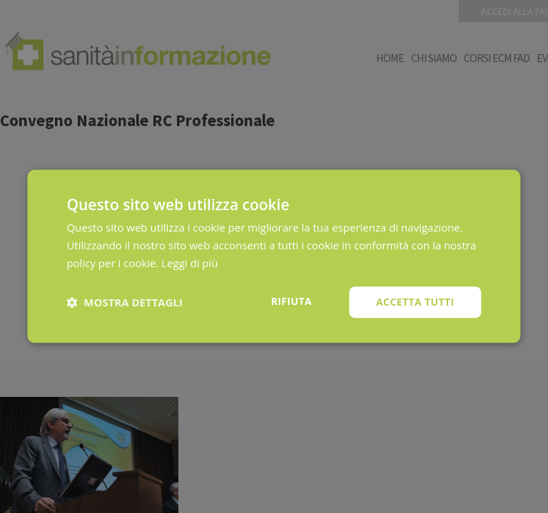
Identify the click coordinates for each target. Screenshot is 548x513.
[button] (124, 302)
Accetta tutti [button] (415, 302)
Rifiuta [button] (291, 301)
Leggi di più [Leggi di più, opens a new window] (189, 263)
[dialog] (274, 256)
